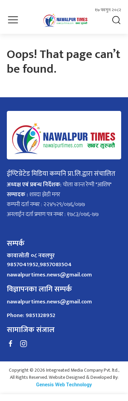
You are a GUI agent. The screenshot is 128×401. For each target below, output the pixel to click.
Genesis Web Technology (64, 384)
